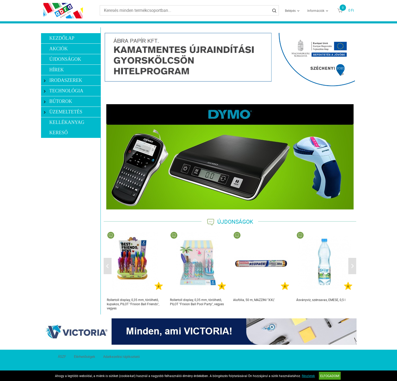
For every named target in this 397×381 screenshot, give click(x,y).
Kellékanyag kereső (66, 127)
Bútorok (58, 101)
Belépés (290, 10)
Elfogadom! (329, 376)
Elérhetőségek (84, 356)
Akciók (58, 48)
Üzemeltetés (63, 112)
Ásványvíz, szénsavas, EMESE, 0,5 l (320, 300)
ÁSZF (62, 356)
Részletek (308, 376)
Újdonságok (65, 59)
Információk (315, 10)
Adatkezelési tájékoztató (121, 356)
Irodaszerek (63, 80)
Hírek (56, 69)
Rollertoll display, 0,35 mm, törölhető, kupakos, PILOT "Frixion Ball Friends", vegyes (133, 304)
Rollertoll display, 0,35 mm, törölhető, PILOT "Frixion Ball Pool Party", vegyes (197, 302)
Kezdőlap (61, 38)
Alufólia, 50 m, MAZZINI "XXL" (254, 300)
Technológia (63, 91)
